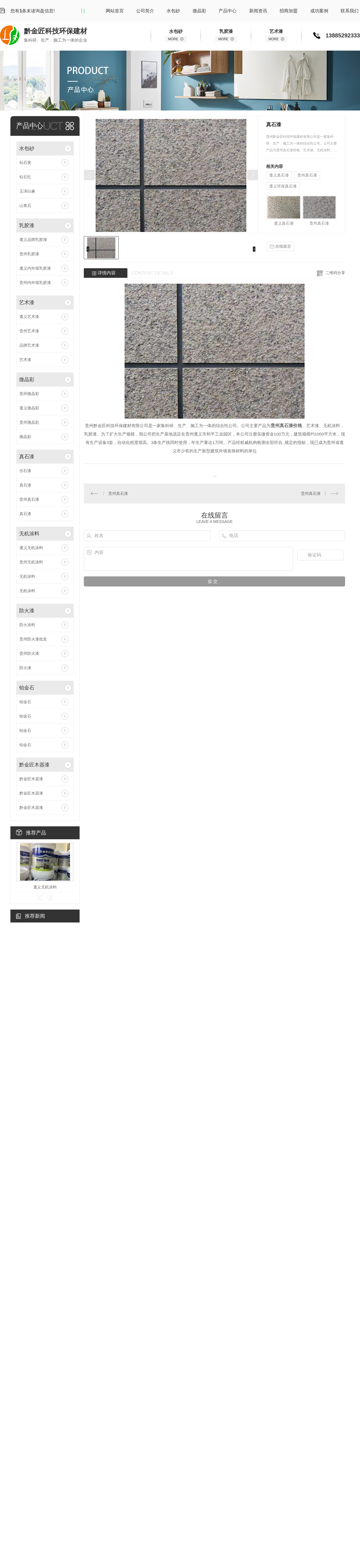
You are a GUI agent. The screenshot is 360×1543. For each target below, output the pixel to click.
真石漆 (26, 456)
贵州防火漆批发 (33, 639)
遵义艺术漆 (29, 316)
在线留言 (280, 246)
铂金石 (26, 688)
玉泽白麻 (27, 191)
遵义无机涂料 (31, 547)
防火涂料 (27, 624)
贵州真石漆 (29, 499)
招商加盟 (289, 10)
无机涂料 (29, 533)
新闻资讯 (258, 10)
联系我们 (350, 10)
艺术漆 (26, 302)
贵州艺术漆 (29, 331)
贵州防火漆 (29, 653)
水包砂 (173, 10)
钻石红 (25, 177)
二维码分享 (335, 272)
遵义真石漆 (279, 175)
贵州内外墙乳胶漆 (35, 282)
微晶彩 (199, 10)
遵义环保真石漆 (283, 186)
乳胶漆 (26, 225)
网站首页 (115, 10)
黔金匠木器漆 (34, 765)
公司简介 (145, 10)
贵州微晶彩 (29, 393)
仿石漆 (25, 470)
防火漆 (26, 610)
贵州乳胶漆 (29, 254)
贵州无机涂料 (31, 562)
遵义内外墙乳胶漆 (35, 268)
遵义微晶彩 (29, 408)
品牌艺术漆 (29, 345)
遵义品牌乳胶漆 (33, 239)
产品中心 (228, 10)
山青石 (25, 205)
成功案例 (319, 10)
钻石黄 (25, 162)
